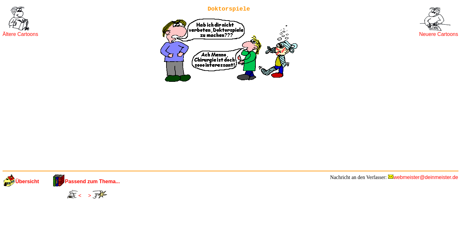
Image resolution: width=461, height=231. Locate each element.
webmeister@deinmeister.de (425, 177)
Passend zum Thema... (92, 181)
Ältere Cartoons (20, 34)
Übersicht (27, 181)
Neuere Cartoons (438, 34)
